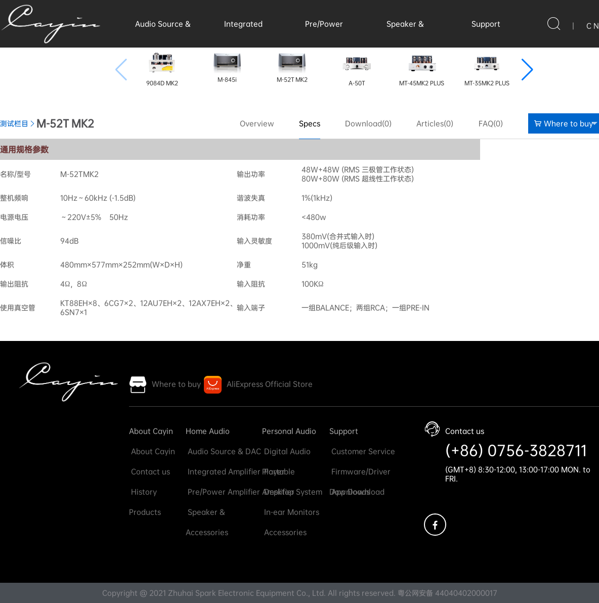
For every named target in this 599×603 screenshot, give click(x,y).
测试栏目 (14, 123)
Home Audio (208, 431)
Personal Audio (289, 431)
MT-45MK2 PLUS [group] (421, 67)
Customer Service (362, 451)
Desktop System (292, 491)
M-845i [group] (227, 65)
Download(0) (368, 123)
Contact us (149, 471)
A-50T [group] (356, 67)
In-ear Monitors (290, 511)
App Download (356, 491)
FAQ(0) (491, 123)
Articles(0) (434, 123)
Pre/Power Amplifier (223, 491)
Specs (309, 123)
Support (486, 23)
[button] (527, 70)
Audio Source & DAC (223, 451)
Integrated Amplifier (223, 471)
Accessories (284, 532)
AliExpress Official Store (270, 384)
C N (592, 25)
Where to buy (565, 123)
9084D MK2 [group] (162, 67)
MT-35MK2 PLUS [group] (486, 67)
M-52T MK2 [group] (292, 65)
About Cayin (151, 431)
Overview (257, 123)
